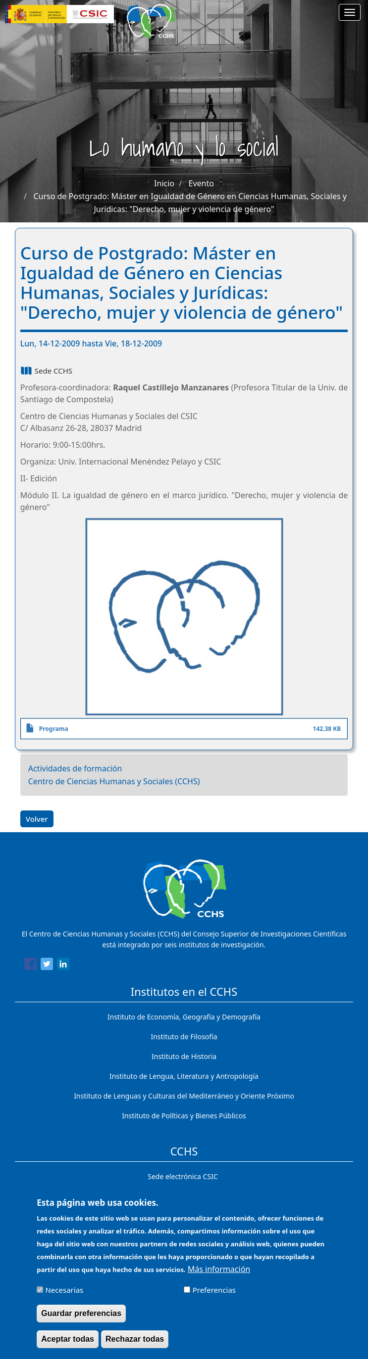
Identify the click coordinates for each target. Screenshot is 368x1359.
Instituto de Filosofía (184, 1036)
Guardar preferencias (81, 1320)
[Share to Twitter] (47, 966)
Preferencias (214, 1297)
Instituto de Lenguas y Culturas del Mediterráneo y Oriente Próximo (184, 1096)
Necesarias (64, 1297)
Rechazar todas (134, 1345)
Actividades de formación (75, 768)
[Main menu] (350, 12)
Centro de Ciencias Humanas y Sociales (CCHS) (114, 781)
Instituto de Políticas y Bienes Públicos (184, 1115)
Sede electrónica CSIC (182, 1176)
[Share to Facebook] (30, 966)
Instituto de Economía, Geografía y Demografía (184, 1016)
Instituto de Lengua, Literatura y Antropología (184, 1076)
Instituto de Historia (184, 1056)
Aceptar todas (67, 1345)
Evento (201, 183)
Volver (37, 819)
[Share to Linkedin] (63, 966)
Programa (53, 728)
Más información (219, 1276)
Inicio (164, 183)
